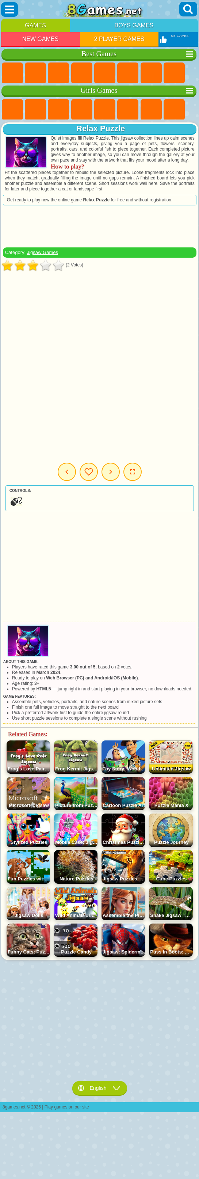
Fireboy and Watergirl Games (58, 109)
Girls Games (35, 73)
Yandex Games (151, 73)
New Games (40, 39)
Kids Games (81, 73)
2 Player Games (119, 39)
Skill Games (127, 73)
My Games (88, 471)
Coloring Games (174, 109)
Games (35, 25)
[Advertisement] (99, 226)
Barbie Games (81, 109)
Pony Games (12, 109)
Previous (66, 471)
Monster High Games (127, 109)
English (99, 1088)
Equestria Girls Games (35, 109)
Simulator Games (58, 73)
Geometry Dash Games (174, 73)
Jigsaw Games (42, 252)
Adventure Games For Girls (151, 109)
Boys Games (134, 25)
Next (110, 471)
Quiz (104, 109)
